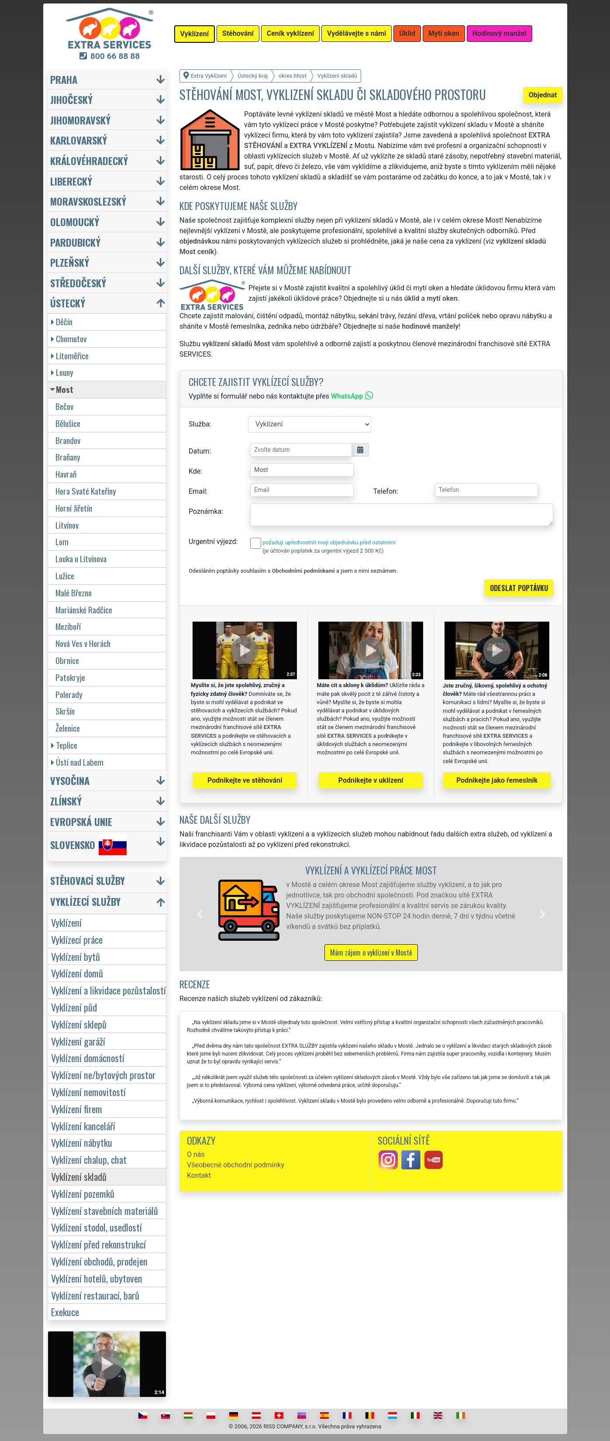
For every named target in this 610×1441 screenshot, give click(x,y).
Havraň (65, 474)
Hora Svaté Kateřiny (85, 491)
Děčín (61, 321)
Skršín (65, 711)
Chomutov (68, 338)
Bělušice (67, 423)
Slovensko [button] (88, 844)
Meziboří (68, 626)
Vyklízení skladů (79, 1176)
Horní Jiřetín (73, 508)
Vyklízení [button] (194, 34)
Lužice (64, 575)
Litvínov (67, 525)
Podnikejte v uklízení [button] (370, 780)
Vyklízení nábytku (81, 1142)
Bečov (64, 406)
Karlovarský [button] (78, 140)
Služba (199, 424)
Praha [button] (63, 79)
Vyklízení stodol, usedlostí (96, 1227)
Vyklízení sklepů (79, 1024)
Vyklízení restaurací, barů (95, 1295)
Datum (199, 451)
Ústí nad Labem (77, 762)
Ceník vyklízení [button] (290, 33)
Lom (62, 541)
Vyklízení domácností (87, 1057)
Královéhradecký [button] (89, 160)
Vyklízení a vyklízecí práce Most (371, 870)
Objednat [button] (543, 95)
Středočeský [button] (78, 282)
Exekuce (65, 1311)
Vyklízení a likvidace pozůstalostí (108, 990)
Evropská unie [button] (81, 821)
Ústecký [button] (67, 303)
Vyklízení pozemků (82, 1193)
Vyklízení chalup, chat (89, 1159)
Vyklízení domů (77, 973)
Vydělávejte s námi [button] (356, 33)
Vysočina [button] (70, 780)
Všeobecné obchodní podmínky (235, 1165)
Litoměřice (70, 355)
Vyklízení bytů (75, 956)
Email (197, 491)
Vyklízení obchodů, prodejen (99, 1261)
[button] (199, 914)
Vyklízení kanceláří (83, 1125)
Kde (194, 471)
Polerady (69, 694)
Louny (62, 372)
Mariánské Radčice (83, 609)
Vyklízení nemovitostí (88, 1091)
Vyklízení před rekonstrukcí (98, 1244)
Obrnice (67, 660)
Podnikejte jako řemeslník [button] (497, 780)
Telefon (384, 491)
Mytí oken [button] (443, 33)
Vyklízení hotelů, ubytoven (96, 1278)
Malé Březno (73, 592)
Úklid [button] (407, 33)
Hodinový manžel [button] (499, 33)
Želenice (67, 728)
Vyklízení (66, 922)
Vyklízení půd (74, 1007)
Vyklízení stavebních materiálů (104, 1210)
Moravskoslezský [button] (88, 201)
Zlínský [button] (66, 801)
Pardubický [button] (75, 242)
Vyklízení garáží (78, 1041)
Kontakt (199, 1175)
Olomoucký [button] (74, 221)
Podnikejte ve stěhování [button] (244, 780)
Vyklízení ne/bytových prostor (103, 1074)
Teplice (64, 745)
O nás (196, 1154)
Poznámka (205, 511)
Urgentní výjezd (212, 541)
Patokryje (70, 677)
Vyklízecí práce (77, 939)
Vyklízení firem (76, 1108)
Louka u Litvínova (81, 558)
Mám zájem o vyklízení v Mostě (371, 952)
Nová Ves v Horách (82, 643)
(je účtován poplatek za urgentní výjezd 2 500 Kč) (322, 550)
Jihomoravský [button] (80, 120)
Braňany (67, 457)
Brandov (67, 440)
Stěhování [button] (238, 33)
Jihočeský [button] (71, 99)
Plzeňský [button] (69, 262)
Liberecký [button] (71, 181)
